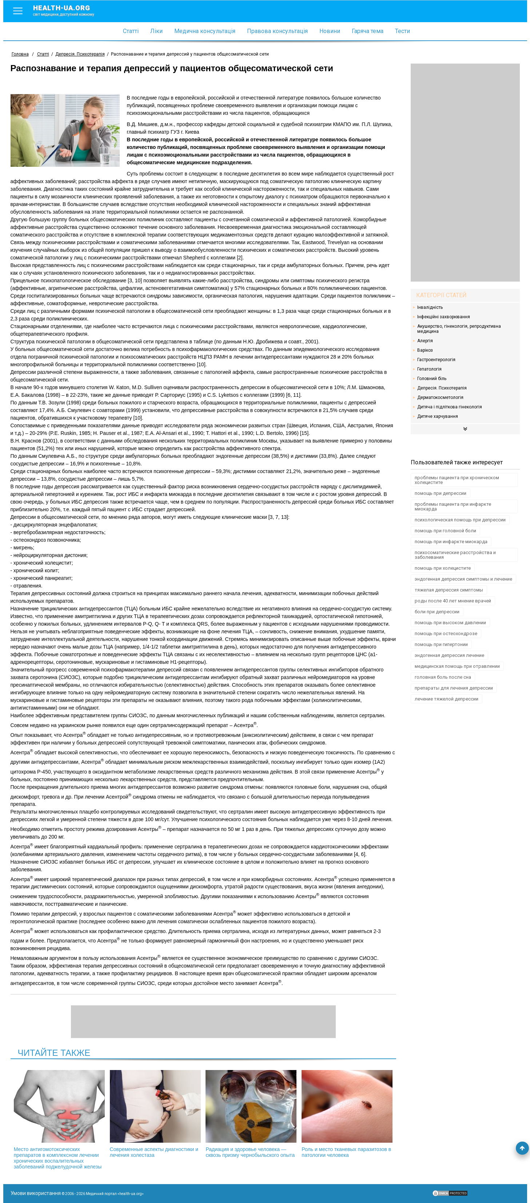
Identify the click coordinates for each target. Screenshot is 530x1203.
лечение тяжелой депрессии (446, 699)
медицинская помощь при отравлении (457, 666)
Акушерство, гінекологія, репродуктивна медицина (459, 329)
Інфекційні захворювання (443, 316)
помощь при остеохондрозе (446, 633)
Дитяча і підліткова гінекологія (449, 406)
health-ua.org (69, 10)
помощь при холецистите (443, 568)
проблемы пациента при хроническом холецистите (457, 480)
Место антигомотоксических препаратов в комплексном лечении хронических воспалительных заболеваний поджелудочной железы (59, 1120)
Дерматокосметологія (440, 397)
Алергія (425, 340)
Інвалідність (430, 307)
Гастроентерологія (436, 359)
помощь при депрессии (440, 493)
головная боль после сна (443, 677)
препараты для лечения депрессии (454, 688)
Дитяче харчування (437, 416)
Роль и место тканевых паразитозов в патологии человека (347, 1114)
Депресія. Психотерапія (442, 388)
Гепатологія (429, 369)
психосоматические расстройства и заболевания (455, 555)
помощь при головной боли (445, 530)
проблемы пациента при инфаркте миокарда (453, 506)
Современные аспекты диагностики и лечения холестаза (155, 1114)
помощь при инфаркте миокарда (451, 541)
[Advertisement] (465, 173)
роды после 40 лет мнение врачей (453, 600)
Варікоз (425, 350)
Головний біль (431, 378)
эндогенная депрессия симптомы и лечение (463, 579)
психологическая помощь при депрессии (460, 519)
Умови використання (36, 1193)
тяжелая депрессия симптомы (449, 590)
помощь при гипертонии (441, 644)
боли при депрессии (437, 611)
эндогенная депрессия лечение (449, 655)
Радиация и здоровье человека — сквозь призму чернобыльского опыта (251, 1114)
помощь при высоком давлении (450, 622)
